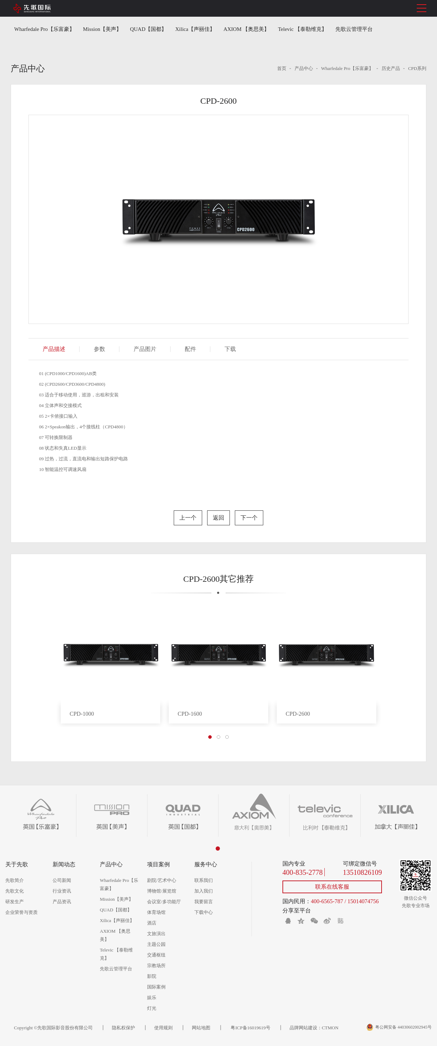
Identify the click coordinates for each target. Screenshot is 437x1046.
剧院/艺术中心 (161, 880)
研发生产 (14, 901)
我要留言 (203, 901)
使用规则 (163, 1027)
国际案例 (156, 987)
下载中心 (203, 912)
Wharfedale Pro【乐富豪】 (44, 29)
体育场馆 (156, 912)
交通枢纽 (156, 955)
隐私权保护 (123, 1027)
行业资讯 (62, 891)
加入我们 (203, 891)
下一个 (249, 518)
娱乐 (151, 997)
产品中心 (304, 68)
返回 (218, 518)
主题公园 (156, 944)
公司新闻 (62, 880)
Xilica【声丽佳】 (195, 29)
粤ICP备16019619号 (250, 1027)
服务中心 (205, 864)
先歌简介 (14, 880)
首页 (281, 68)
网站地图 (201, 1027)
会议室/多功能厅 (164, 901)
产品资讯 (62, 901)
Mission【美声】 (102, 29)
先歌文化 (14, 891)
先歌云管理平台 (354, 29)
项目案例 (158, 864)
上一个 (187, 518)
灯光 (151, 1008)
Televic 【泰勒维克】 (302, 29)
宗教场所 (156, 965)
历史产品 (391, 68)
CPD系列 (417, 68)
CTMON (330, 1027)
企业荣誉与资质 (21, 912)
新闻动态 (64, 864)
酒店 (151, 923)
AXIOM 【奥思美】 (246, 29)
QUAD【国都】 (148, 29)
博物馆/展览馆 (161, 891)
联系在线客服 (332, 887)
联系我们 (203, 880)
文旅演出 (156, 933)
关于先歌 (16, 864)
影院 (151, 976)
